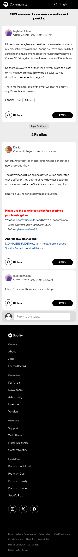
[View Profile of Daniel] (17, 147)
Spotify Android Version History (24, 248)
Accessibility (43, 539)
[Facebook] (34, 509)
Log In (63, 4)
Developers (15, 390)
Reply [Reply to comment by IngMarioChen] (62, 115)
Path (19, 100)
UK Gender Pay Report (18, 550)
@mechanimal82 (27, 229)
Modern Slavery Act (16, 544)
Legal (10, 534)
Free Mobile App (18, 442)
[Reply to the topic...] (42, 316)
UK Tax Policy (33, 544)
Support (13, 428)
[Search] (55, 4)
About (12, 351)
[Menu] (72, 4)
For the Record (17, 366)
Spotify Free (15, 495)
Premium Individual (19, 466)
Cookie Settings (15, 539)
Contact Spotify (17, 450)
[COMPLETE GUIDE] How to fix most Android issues (35, 243)
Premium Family (17, 481)
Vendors (13, 411)
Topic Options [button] (38, 126)
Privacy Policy (44, 534)
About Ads (30, 539)
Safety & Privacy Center (26, 534)
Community (15, 4)
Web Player (15, 435)
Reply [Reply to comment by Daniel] (62, 262)
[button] (72, 32)
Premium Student (18, 488)
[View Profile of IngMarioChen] (22, 31)
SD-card (29, 100)
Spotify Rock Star (26, 220)
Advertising (15, 397)
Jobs (11, 359)
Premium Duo (16, 473)
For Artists (14, 382)
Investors (13, 404)
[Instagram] (12, 509)
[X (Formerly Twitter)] (23, 509)
